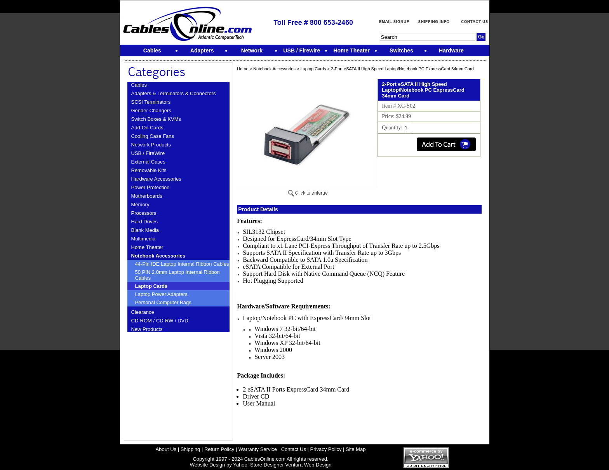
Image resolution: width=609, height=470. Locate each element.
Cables (139, 85)
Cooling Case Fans (152, 136)
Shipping (190, 449)
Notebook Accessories (158, 256)
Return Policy (219, 449)
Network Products (151, 145)
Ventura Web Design (308, 465)
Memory (140, 204)
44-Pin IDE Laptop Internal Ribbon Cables (182, 264)
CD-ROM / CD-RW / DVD (159, 321)
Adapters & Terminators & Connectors (173, 93)
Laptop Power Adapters (161, 294)
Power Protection (150, 187)
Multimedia (143, 239)
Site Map (355, 449)
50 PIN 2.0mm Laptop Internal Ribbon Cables (177, 275)
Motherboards (146, 196)
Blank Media (145, 230)
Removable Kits (149, 170)
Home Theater (147, 247)
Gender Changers (151, 110)
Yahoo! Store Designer (258, 465)
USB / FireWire (148, 153)
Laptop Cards (151, 286)
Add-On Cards (147, 128)
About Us (166, 449)
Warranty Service (257, 449)
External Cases (148, 162)
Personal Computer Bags (163, 302)
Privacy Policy (326, 449)
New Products (147, 329)
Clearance (142, 312)
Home (242, 68)
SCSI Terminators (151, 102)
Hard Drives (144, 222)
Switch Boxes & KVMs (156, 119)
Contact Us (293, 449)
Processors (144, 213)
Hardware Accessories (156, 179)
